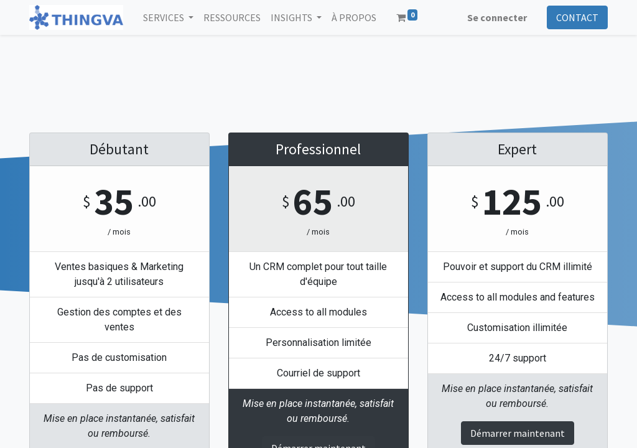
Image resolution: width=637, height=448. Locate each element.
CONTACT (577, 17)
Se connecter (497, 17)
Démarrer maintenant (517, 433)
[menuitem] (232, 17)
